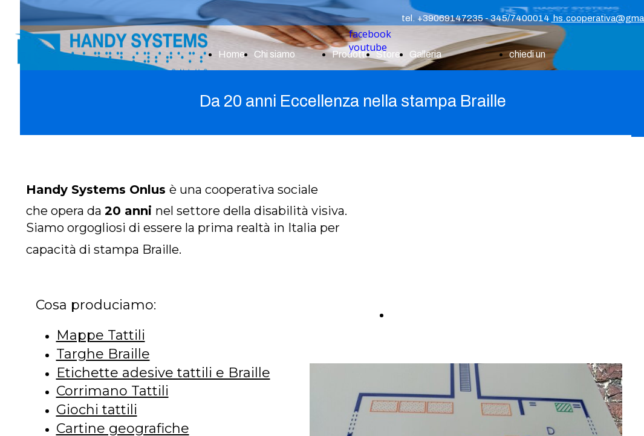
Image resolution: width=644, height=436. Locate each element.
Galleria (425, 54)
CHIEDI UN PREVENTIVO (464, 315)
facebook (370, 34)
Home (231, 54)
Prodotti (349, 54)
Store (388, 54)
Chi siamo (274, 54)
